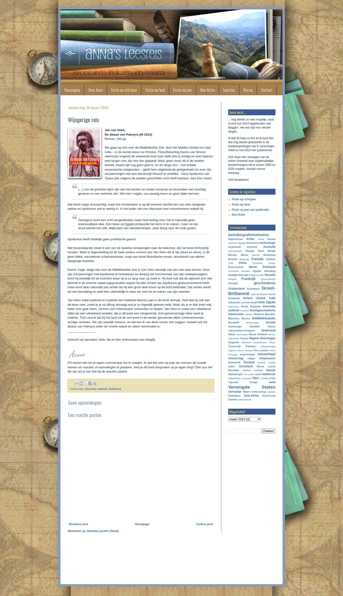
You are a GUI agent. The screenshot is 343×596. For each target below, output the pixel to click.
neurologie (242, 334)
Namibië (255, 326)
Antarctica (252, 242)
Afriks (260, 239)
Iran (247, 302)
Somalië (258, 370)
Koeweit (244, 310)
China (243, 263)
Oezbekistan (260, 342)
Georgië (233, 283)
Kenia (244, 306)
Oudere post (204, 524)
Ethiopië (244, 275)
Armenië (252, 246)
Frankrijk (248, 279)
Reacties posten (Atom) (103, 531)
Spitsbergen (235, 374)
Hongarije (234, 298)
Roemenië (234, 362)
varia (272, 382)
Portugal (232, 354)
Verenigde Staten (251, 387)
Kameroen (233, 306)
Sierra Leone (266, 366)
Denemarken (236, 267)
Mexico (245, 318)
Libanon (248, 314)
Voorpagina (72, 90)
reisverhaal (266, 354)
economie (233, 271)
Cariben (270, 259)
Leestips (229, 90)
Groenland (253, 288)
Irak (243, 302)
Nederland (114, 388)
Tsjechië (233, 382)
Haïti (253, 294)
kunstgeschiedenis (262, 310)
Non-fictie (207, 90)
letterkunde (236, 314)
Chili (230, 263)
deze (185, 252)
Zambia (271, 391)
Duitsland (268, 267)
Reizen (248, 90)
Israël (254, 302)
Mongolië (233, 322)
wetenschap (259, 391)
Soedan (247, 370)
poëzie (264, 350)
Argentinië (234, 246)
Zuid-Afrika (251, 395)
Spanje (270, 370)
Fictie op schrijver (124, 90)
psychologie (247, 354)
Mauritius (234, 318)
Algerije (241, 243)
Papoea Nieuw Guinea (240, 350)
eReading (269, 271)
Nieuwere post (78, 524)
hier (200, 178)
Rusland (249, 362)
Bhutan (232, 254)
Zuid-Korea (268, 395)
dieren (253, 267)
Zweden (233, 399)
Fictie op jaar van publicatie (250, 209)
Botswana (269, 254)
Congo (271, 263)
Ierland (247, 298)
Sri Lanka (249, 374)
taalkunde (268, 374)
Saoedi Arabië (266, 362)
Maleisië (259, 314)
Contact (266, 90)
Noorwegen (267, 338)
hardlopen (262, 294)
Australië (269, 247)
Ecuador (245, 271)
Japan (270, 302)
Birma (244, 254)
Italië (261, 302)
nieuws (244, 338)
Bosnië (256, 255)
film (262, 275)
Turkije (253, 382)
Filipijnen (254, 275)
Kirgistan (255, 306)
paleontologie (268, 346)
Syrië (258, 374)
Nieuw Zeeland (258, 334)
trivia (272, 378)
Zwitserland (244, 399)
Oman (272, 342)
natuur (271, 326)
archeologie (267, 242)
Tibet (255, 378)
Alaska (271, 239)
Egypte (257, 271)
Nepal (231, 334)
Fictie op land (155, 90)
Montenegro (252, 322)
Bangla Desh (255, 250)
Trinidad (264, 378)
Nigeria (254, 338)
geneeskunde (268, 279)
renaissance (267, 358)
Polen (272, 350)
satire (231, 366)
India (272, 298)
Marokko (270, 314)
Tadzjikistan (234, 378)
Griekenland (236, 288)
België (271, 250)
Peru (256, 350)
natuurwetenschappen (241, 330)
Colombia (257, 263)
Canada (257, 259)
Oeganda (233, 342)
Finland (232, 279)
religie (251, 358)
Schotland (246, 366)
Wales (246, 391)
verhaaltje (234, 391)
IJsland (261, 298)
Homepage (142, 524)
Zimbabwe (234, 395)
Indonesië (234, 302)
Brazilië (232, 259)
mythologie (235, 326)
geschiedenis (264, 283)
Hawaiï (271, 294)
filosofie (270, 275)
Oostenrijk (234, 346)
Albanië (232, 243)
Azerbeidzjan (235, 251)
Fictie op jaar (182, 90)
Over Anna (95, 90)
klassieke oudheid (96, 388)
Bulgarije (244, 259)
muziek (270, 322)
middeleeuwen (263, 318)
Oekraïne (246, 342)
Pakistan (250, 346)
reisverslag (235, 358)
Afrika (250, 239)
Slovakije (233, 370)
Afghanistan (235, 239)
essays (233, 275)
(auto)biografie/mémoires (248, 235)
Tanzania (246, 378)
